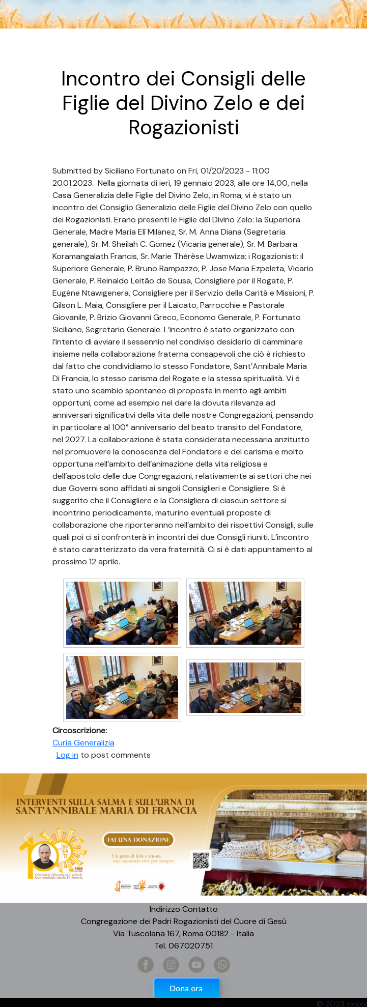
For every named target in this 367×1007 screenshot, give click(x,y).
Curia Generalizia (83, 742)
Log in (67, 755)
